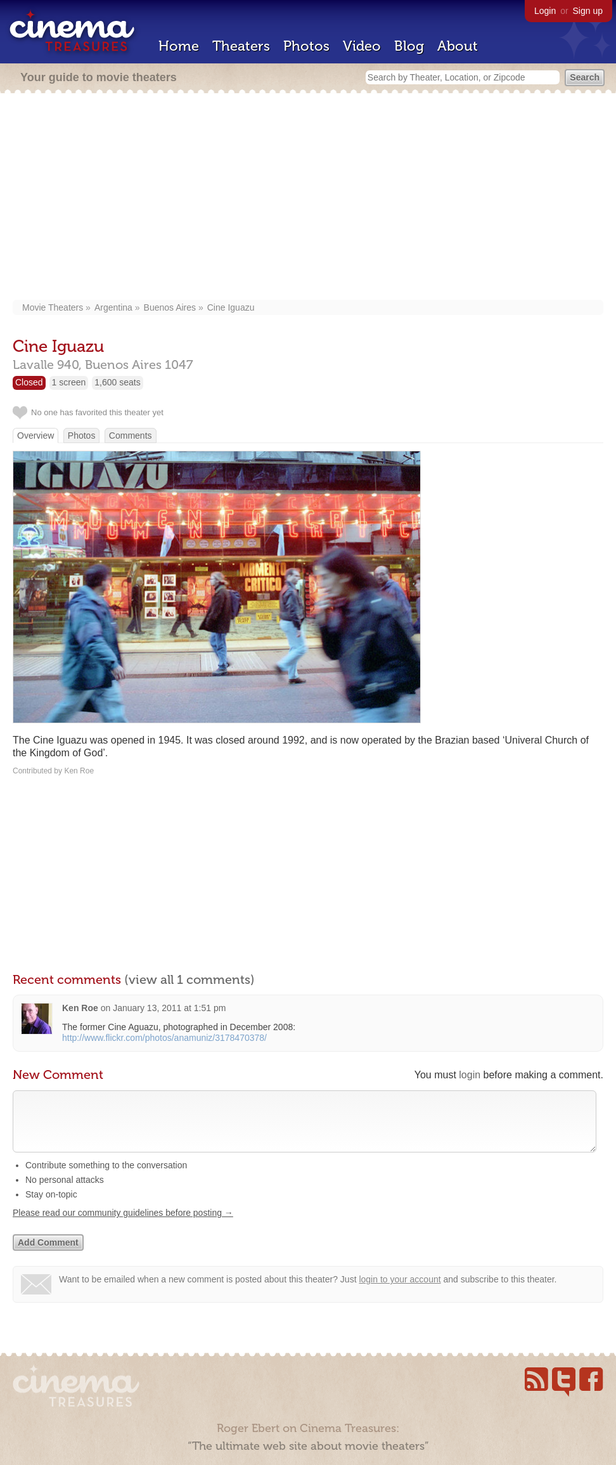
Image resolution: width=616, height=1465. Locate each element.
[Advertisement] (308, 198)
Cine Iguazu (231, 307)
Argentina (113, 307)
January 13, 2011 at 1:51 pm (169, 1008)
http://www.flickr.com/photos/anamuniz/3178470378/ (164, 1038)
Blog (409, 46)
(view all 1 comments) (189, 979)
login (469, 1074)
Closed (29, 382)
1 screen (69, 382)
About (457, 46)
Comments (130, 435)
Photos (306, 46)
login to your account (399, 1292)
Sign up (588, 11)
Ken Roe (80, 1008)
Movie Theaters (52, 307)
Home (178, 46)
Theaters (241, 46)
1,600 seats (117, 382)
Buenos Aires (170, 307)
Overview (35, 435)
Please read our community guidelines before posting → (123, 1225)
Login (545, 11)
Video (362, 46)
